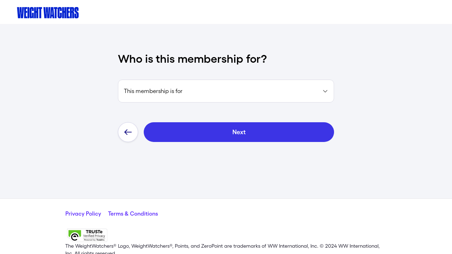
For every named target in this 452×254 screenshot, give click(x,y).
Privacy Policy (83, 199)
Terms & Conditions (133, 199)
